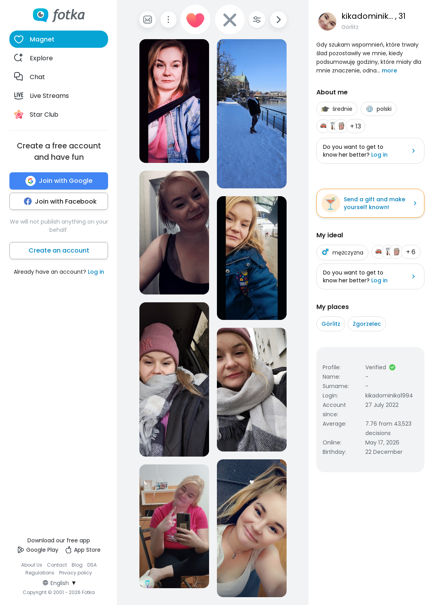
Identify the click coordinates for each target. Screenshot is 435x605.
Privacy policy (75, 572)
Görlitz (330, 324)
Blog (77, 565)
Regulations (39, 572)
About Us (31, 565)
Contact (57, 565)
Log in (96, 272)
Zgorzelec (367, 324)
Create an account (59, 250)
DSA (92, 565)
